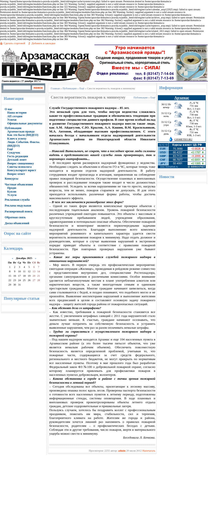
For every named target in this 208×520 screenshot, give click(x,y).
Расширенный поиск (18, 211)
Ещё (10, 149)
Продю (11, 188)
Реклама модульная (18, 205)
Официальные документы (24, 123)
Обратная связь (15, 217)
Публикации (13, 128)
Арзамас (181, 98)
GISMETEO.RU (183, 139)
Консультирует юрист (21, 170)
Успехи (11, 119)
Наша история (17, 112)
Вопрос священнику (20, 163)
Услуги (11, 195)
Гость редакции (17, 156)
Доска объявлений (17, 223)
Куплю (11, 191)
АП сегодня (14, 116)
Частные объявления (19, 184)
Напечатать (148, 450)
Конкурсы (11, 178)
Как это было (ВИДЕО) (22, 135)
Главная (55, 88)
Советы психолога (19, 167)
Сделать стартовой (14, 43)
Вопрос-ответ (16, 174)
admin (122, 450)
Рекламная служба (17, 199)
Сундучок (13, 152)
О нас (8, 109)
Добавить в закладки (43, 43)
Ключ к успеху (16, 138)
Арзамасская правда (20, 131)
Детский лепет (17, 159)
